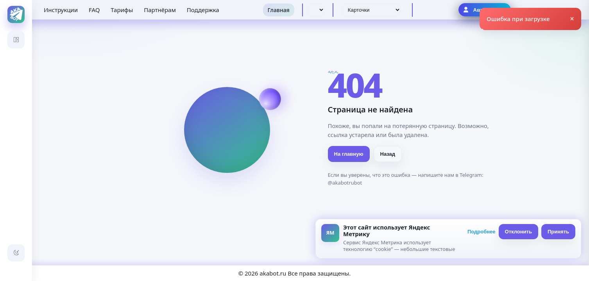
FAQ (94, 10)
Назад (388, 154)
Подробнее (481, 232)
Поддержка (203, 10)
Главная (279, 10)
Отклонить (518, 232)
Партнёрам (160, 10)
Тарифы (122, 10)
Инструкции (61, 10)
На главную (348, 154)
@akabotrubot (345, 182)
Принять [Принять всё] (558, 232)
